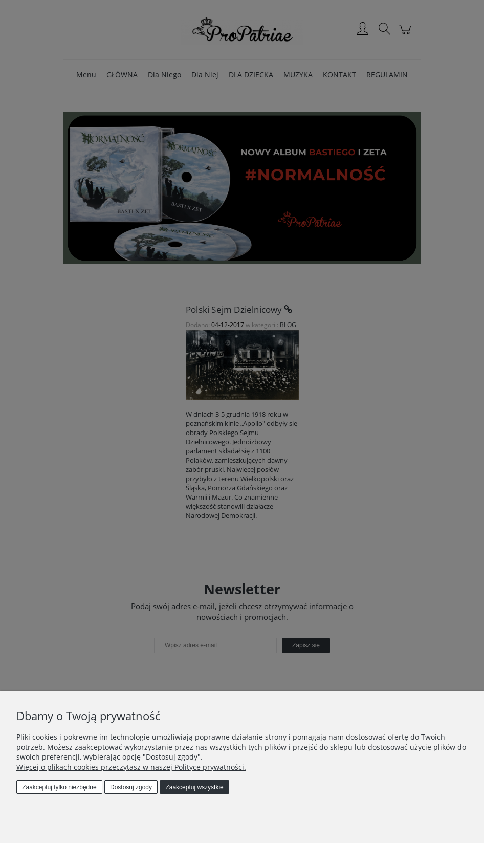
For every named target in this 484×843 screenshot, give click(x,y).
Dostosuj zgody (131, 787)
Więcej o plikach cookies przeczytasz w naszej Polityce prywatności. (131, 767)
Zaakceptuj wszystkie (194, 787)
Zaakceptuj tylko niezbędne (59, 787)
